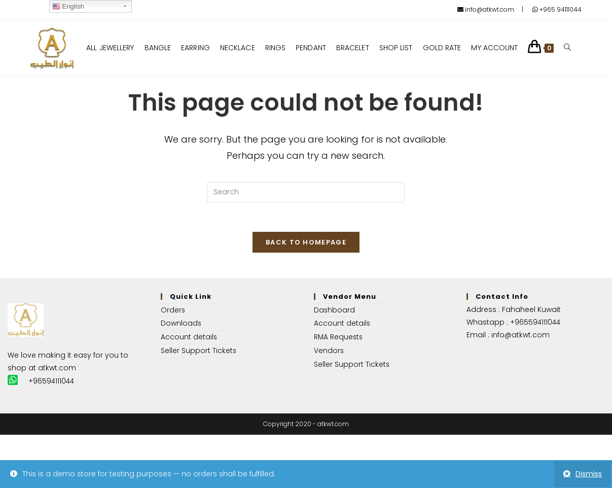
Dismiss (588, 474)
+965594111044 (536, 323)
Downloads (181, 324)
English (68, 7)
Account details (189, 337)
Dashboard (334, 311)
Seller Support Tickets (199, 350)
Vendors (329, 350)
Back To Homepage (306, 243)
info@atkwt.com (485, 9)
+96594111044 (52, 382)
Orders (173, 311)
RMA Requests (339, 337)
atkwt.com (57, 369)
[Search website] (568, 48)
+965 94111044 (557, 9)
